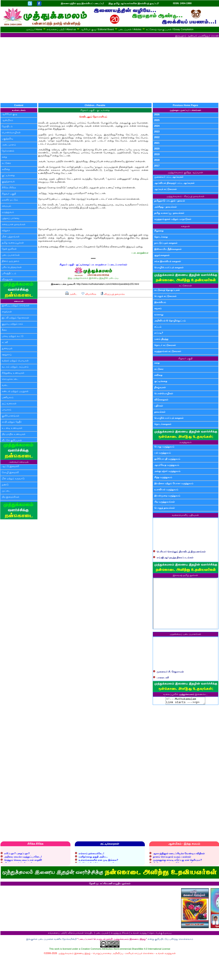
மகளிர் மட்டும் (10, 199)
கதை (4, 157)
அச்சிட (71, 294)
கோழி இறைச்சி (10, 472)
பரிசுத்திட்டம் (9, 273)
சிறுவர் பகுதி (9, 193)
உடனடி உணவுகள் (12, 428)
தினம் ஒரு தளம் (10, 261)
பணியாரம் (8, 397)
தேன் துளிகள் (9, 248)
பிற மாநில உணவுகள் (13, 434)
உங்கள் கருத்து (139, 934)
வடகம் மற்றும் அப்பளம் (15, 366)
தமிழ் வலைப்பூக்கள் (13, 242)
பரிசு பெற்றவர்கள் (12, 267)
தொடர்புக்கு (156, 934)
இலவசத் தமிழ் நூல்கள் (185, 575)
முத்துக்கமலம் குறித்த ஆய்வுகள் (185, 172)
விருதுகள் (7, 279)
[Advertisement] (109, 70)
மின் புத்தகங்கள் (10, 236)
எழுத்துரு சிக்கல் (120, 934)
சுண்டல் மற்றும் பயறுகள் (15, 391)
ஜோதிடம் (7, 126)
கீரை (4, 330)
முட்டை (6, 490)
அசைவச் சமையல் (19, 462)
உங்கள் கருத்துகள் (166, 954)
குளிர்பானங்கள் (10, 415)
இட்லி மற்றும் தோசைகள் (15, 317)
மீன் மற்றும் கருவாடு (13, 478)
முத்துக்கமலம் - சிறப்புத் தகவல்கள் (185, 196)
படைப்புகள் (102, 934)
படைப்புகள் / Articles (129, 29)
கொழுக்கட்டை (10, 379)
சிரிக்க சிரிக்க (9, 187)
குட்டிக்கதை (8, 175)
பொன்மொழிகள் (11, 132)
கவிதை (6, 169)
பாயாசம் (6, 409)
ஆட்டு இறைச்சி (10, 466)
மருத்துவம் (8, 212)
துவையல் (7, 348)
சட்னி (5, 342)
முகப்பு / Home (34, 29)
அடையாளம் (9, 144)
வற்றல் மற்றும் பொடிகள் (15, 360)
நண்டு (5, 484)
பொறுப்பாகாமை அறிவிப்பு (108, 954)
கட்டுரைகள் (185, 285)
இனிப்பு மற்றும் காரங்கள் (15, 305)
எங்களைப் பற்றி (57, 934)
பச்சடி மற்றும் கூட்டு (12, 336)
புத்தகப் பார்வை (10, 218)
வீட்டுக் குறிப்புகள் (12, 440)
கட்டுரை (6, 163)
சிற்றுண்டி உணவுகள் (13, 372)
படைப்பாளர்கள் (11, 255)
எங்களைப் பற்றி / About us (61, 29)
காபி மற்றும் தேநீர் (12, 421)
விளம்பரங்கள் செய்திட (81, 934)
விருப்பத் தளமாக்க (112, 294)
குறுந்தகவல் (8, 181)
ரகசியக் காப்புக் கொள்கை (139, 954)
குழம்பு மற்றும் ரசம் (12, 323)
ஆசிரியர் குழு (9, 114)
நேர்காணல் (8, 150)
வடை (5, 385)
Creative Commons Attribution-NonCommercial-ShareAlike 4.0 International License (125, 950)
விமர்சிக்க (88, 294)
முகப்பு (168, 934)
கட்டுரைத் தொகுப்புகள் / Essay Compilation (169, 29)
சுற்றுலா (6, 230)
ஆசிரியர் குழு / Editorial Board (97, 29)
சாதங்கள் (7, 311)
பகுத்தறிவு (7, 138)
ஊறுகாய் (7, 354)
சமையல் (6, 206)
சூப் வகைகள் (9, 403)
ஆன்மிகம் (7, 120)
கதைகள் (185, 226)
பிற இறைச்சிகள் (10, 497)
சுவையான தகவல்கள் (13, 224)
